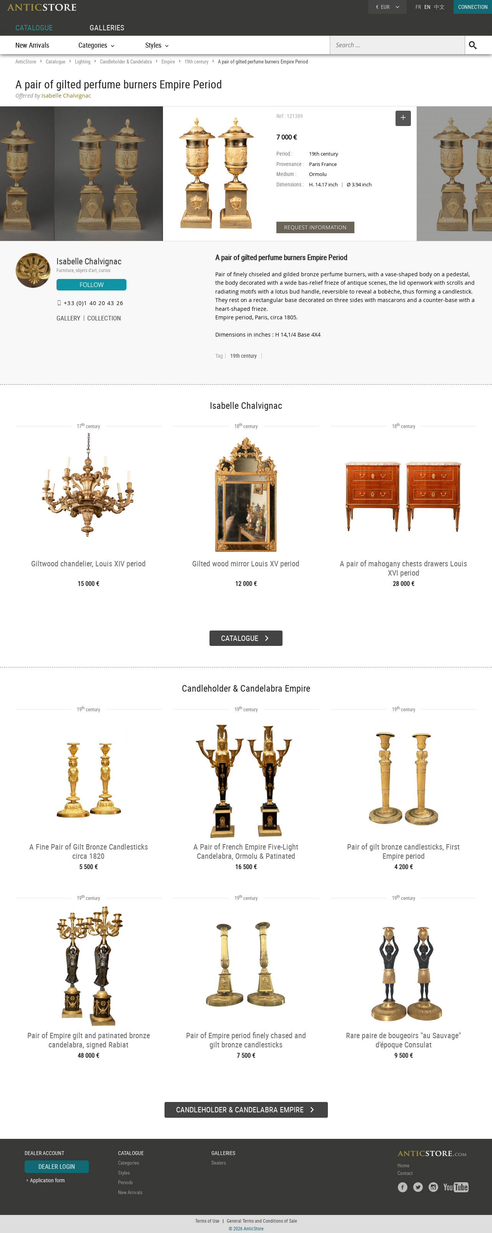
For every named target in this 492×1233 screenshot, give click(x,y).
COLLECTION (104, 318)
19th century (196, 61)
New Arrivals (32, 45)
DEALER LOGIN (56, 1165)
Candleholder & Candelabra (126, 61)
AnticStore (25, 61)
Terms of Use (207, 1219)
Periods (125, 1181)
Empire (168, 61)
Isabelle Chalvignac (89, 261)
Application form (47, 1179)
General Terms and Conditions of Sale (262, 1219)
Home (403, 1164)
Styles (124, 1171)
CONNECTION (473, 6)
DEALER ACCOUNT (44, 1151)
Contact (405, 1171)
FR (418, 6)
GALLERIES (107, 27)
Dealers (218, 1161)
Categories (128, 1161)
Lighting (82, 61)
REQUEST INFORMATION (315, 227)
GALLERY (68, 318)
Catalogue (55, 61)
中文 (439, 6)
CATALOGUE (34, 27)
